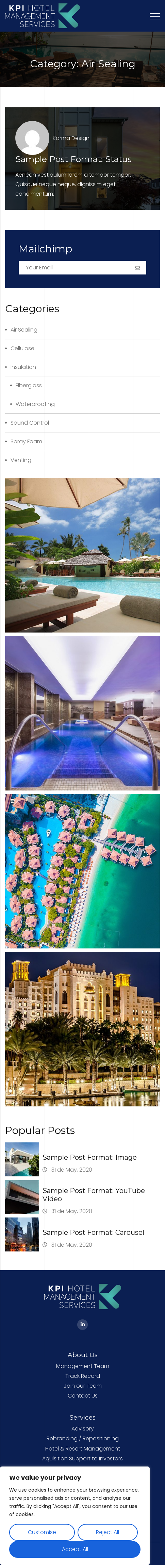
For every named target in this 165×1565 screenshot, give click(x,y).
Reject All (107, 1532)
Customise (42, 1532)
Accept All (75, 1549)
